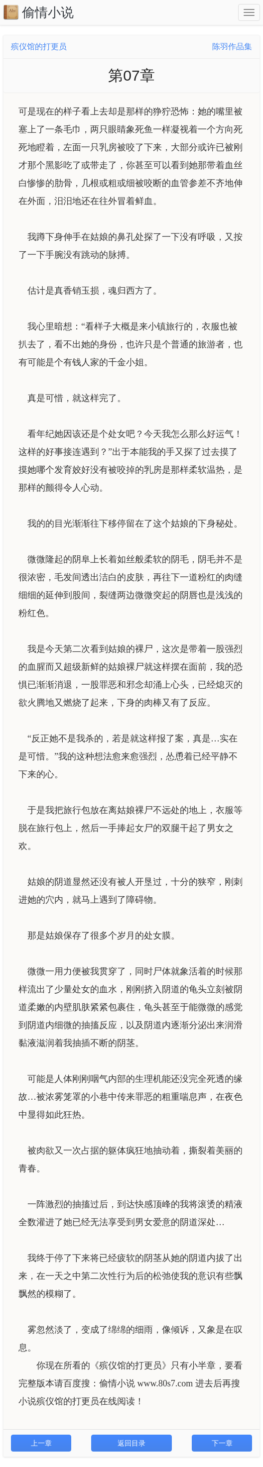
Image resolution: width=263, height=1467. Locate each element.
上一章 (41, 1443)
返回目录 (131, 1443)
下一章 (222, 1443)
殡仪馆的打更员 (39, 46)
